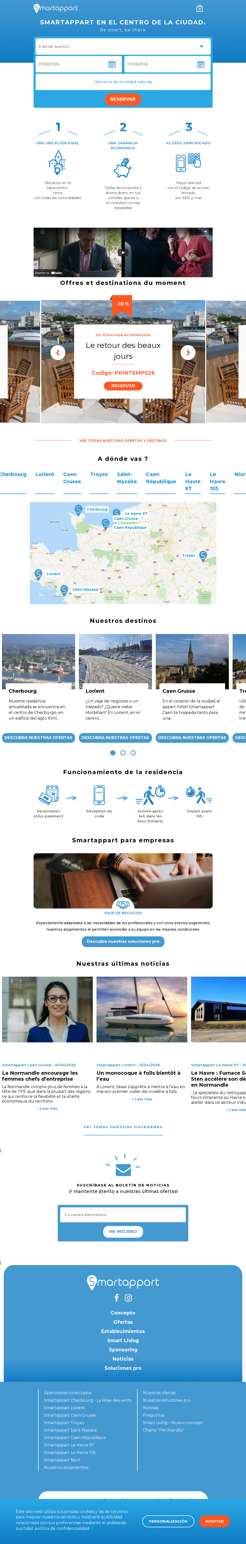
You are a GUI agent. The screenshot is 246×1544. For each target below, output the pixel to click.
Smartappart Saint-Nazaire (70, 1430)
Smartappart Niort (62, 1460)
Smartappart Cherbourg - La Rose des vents (88, 1400)
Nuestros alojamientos (66, 1467)
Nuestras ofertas (159, 1392)
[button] (112, 752)
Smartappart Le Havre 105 (70, 1452)
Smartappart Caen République (75, 1437)
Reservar (123, 99)
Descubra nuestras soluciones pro (123, 941)
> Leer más (47, 1108)
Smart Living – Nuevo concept (173, 1422)
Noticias (123, 1359)
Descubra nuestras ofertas (38, 737)
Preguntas (153, 1415)
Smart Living (123, 1340)
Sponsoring (123, 1350)
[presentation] (57, 352)
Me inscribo (123, 1231)
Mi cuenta (190, 8)
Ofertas (123, 1322)
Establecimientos (123, 1331)
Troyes (99, 474)
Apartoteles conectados (68, 1392)
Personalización (168, 1521)
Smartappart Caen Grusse (70, 1415)
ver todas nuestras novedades (123, 1126)
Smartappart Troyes (64, 1422)
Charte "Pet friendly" (163, 1430)
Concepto (123, 1313)
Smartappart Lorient (64, 1407)
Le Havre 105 (217, 481)
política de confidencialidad (62, 1528)
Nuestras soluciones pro (167, 1400)
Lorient (44, 474)
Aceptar (214, 1521)
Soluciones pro (123, 1368)
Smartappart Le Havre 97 (69, 1445)
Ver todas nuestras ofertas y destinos (123, 440)
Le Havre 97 (193, 481)
